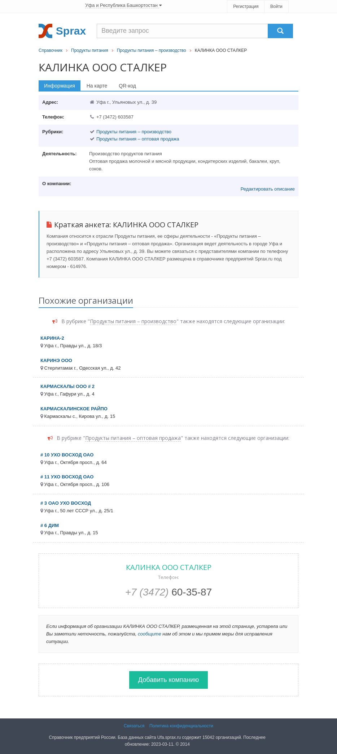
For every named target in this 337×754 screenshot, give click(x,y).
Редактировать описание (268, 189)
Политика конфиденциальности (181, 725)
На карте (97, 86)
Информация (59, 86)
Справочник (50, 50)
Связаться (134, 725)
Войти (276, 6)
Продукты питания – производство (151, 50)
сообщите (149, 634)
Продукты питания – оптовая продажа (137, 139)
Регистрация (245, 6)
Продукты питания (89, 50)
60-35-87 (168, 592)
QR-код (127, 86)
